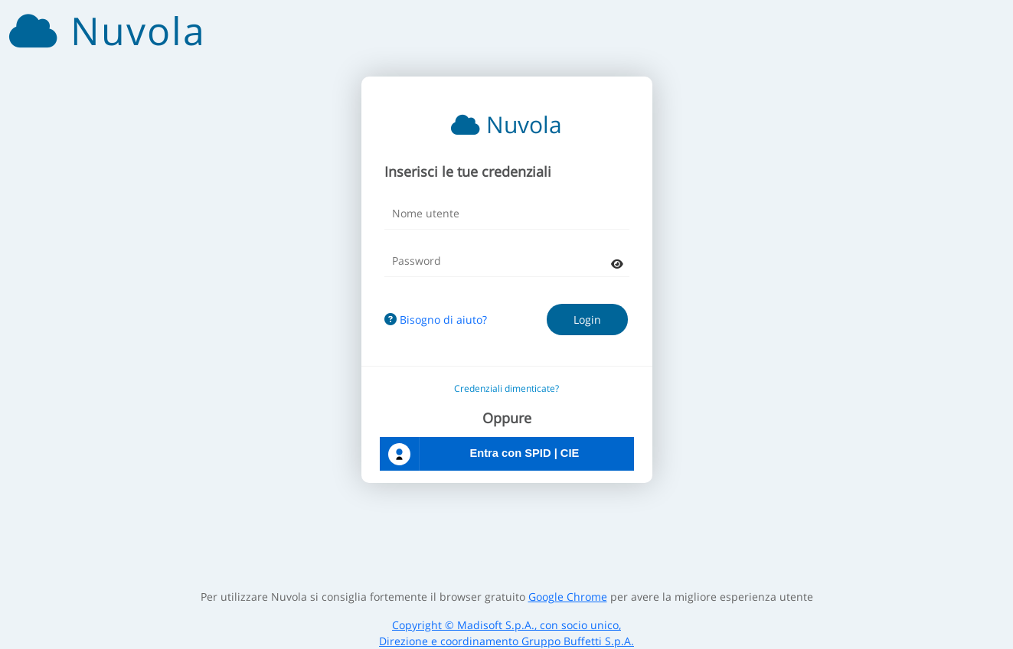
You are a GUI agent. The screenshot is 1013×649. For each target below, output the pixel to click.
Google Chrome (567, 596)
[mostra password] (617, 264)
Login (587, 319)
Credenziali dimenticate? (506, 388)
